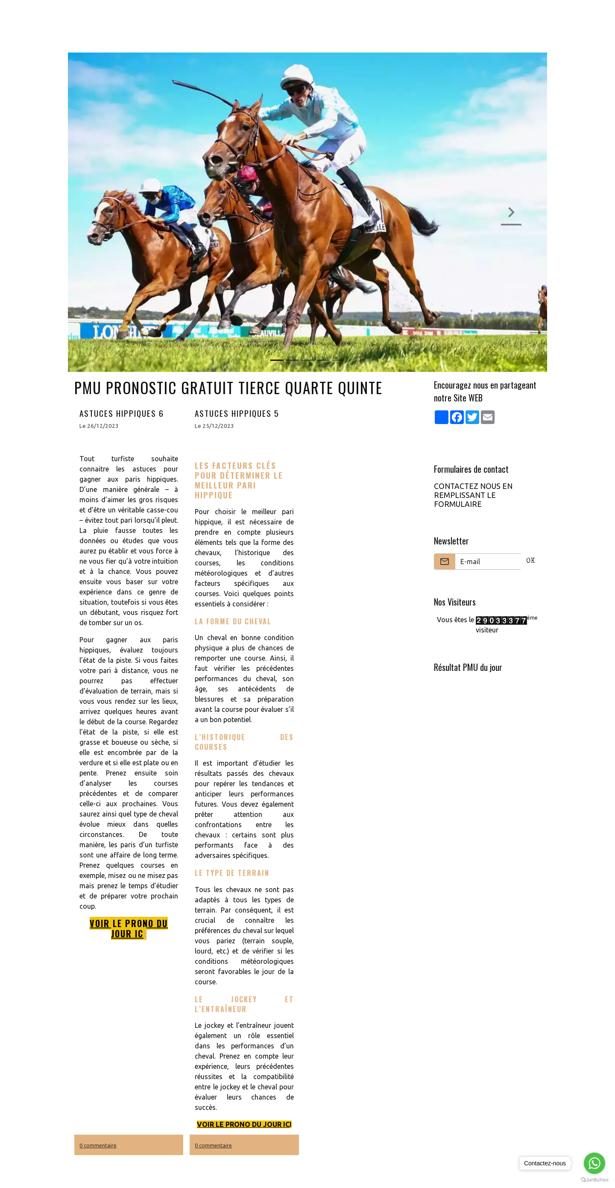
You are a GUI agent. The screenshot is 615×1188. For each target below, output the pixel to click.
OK (530, 561)
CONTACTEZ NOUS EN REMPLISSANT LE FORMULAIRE (473, 495)
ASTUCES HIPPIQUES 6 (121, 413)
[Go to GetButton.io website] (594, 1179)
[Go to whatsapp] (594, 1163)
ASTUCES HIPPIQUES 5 (237, 413)
